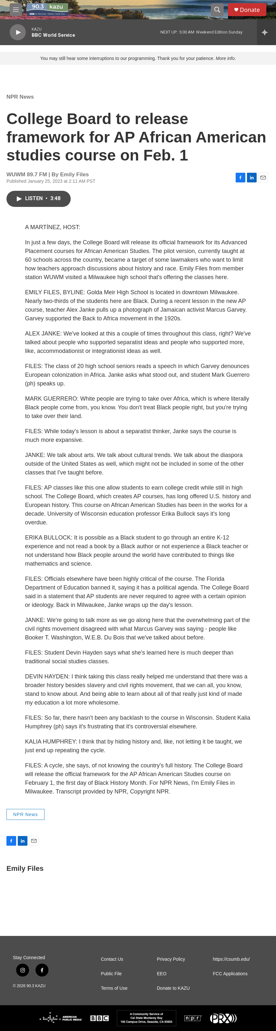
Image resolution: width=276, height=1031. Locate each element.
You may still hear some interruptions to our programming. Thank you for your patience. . (138, 58)
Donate (250, 9)
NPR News (20, 97)
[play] (18, 32)
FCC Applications (230, 973)
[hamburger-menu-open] (16, 9)
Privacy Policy (171, 959)
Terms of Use (114, 988)
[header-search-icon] (217, 9)
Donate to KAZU (173, 988)
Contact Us (112, 959)
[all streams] (266, 32)
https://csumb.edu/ (231, 959)
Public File (111, 973)
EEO (162, 973)
